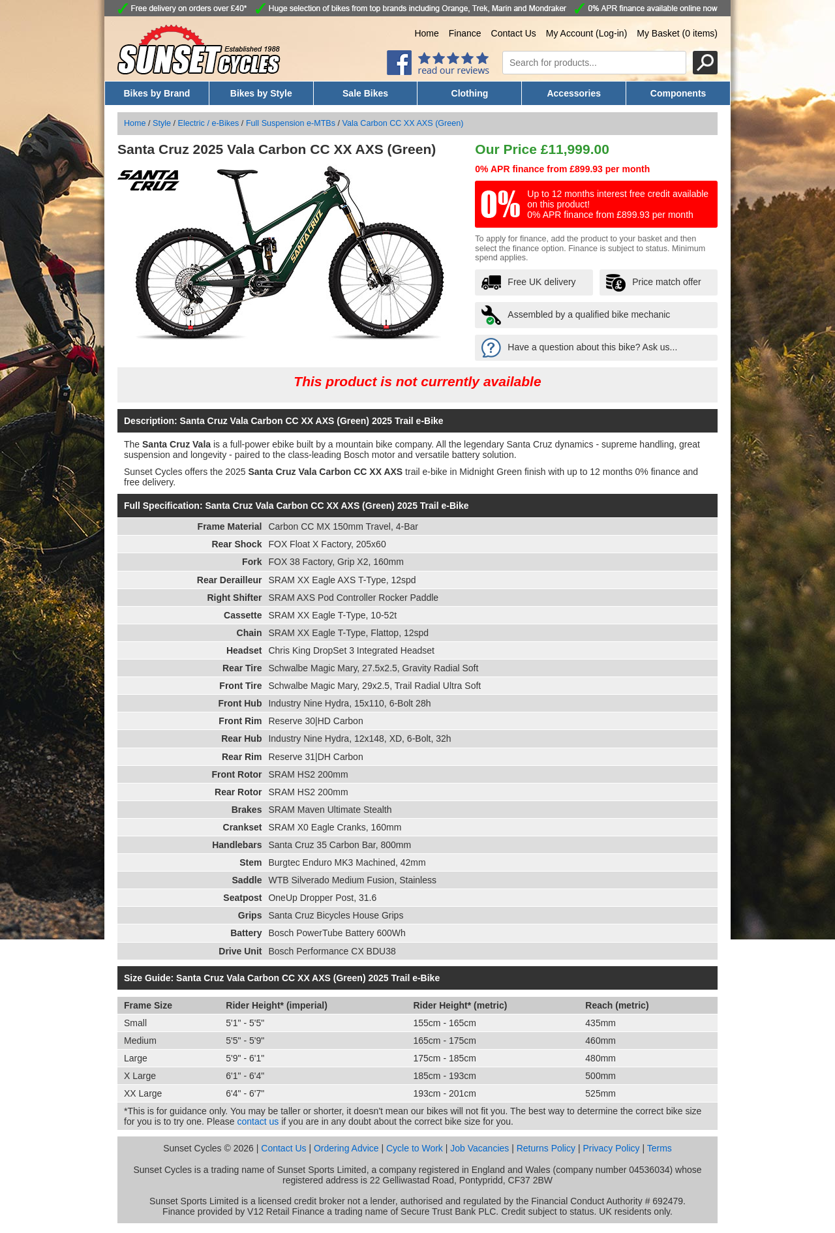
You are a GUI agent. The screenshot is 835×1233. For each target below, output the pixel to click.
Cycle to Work (414, 1148)
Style (162, 123)
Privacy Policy (611, 1148)
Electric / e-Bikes (208, 123)
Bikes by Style (261, 93)
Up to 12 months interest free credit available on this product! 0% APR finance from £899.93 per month (617, 204)
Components (678, 93)
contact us (258, 1121)
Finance (465, 33)
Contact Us (513, 33)
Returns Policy (546, 1148)
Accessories (574, 93)
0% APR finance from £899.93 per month (562, 169)
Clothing (470, 93)
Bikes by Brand (156, 93)
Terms (659, 1148)
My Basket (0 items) (677, 33)
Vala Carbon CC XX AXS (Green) (403, 123)
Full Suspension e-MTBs (290, 123)
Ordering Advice (346, 1148)
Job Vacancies (479, 1148)
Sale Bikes (365, 93)
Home (426, 33)
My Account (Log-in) (587, 33)
